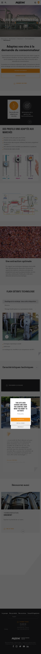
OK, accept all (20, 419)
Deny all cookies (21, 423)
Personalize (20, 427)
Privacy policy (20, 413)
